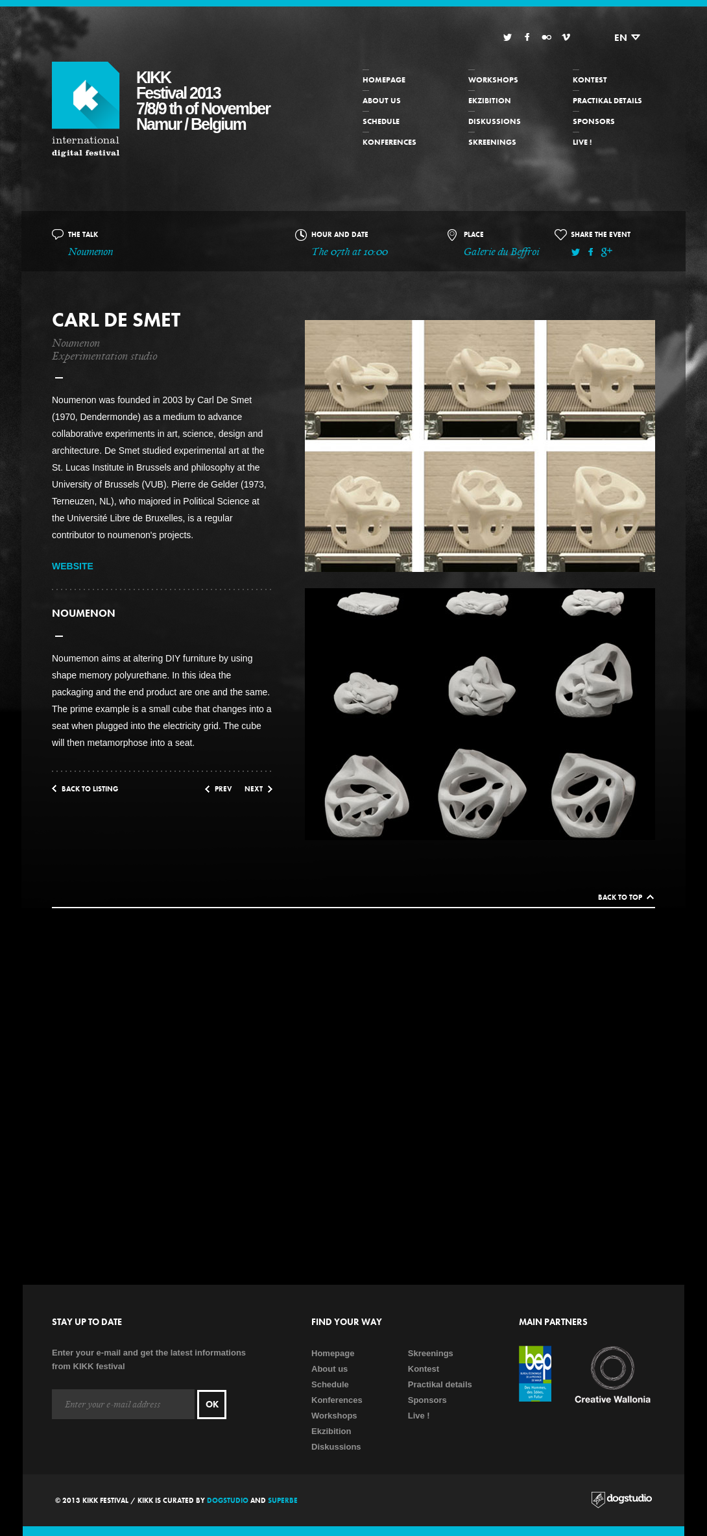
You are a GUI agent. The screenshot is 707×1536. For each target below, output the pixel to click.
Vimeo (566, 37)
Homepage (384, 80)
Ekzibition (489, 100)
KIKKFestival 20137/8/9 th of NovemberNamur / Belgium (203, 100)
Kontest (590, 80)
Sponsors (594, 121)
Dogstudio (227, 1500)
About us (382, 100)
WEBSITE (72, 566)
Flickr (546, 37)
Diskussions (494, 121)
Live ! (582, 142)
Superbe (283, 1500)
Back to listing (90, 788)
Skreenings (492, 142)
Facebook (527, 37)
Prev (223, 788)
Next (254, 788)
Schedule (381, 121)
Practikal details (607, 100)
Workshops (493, 80)
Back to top (620, 897)
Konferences (389, 142)
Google (606, 252)
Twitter (507, 37)
